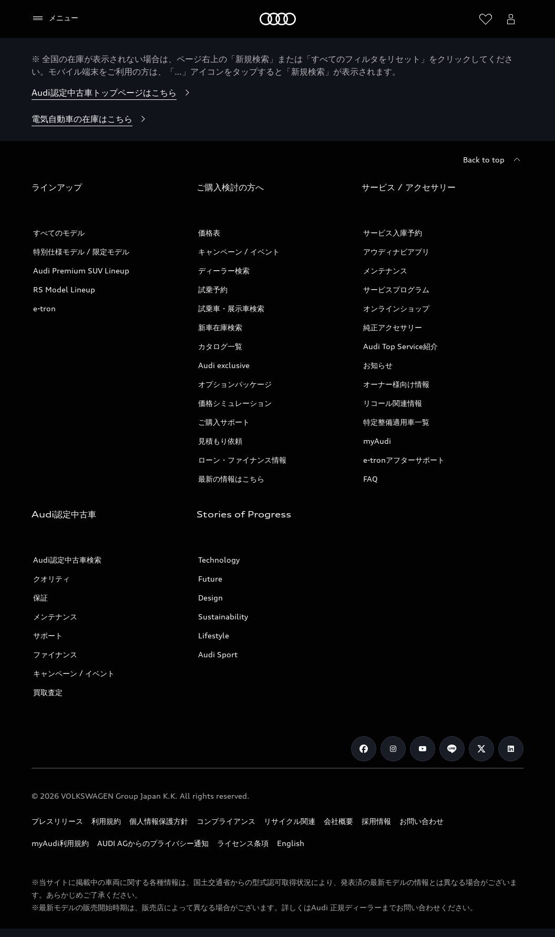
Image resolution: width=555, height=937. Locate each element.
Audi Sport (218, 654)
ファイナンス (55, 654)
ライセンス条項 (243, 843)
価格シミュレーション (235, 403)
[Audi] (278, 19)
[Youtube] (422, 748)
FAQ (370, 478)
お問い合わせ (421, 821)
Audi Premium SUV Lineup (81, 270)
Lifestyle (213, 635)
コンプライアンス (226, 821)
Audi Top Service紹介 (400, 346)
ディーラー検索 (224, 270)
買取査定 (48, 692)
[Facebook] (363, 748)
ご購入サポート (224, 421)
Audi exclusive (224, 365)
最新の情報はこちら (231, 478)
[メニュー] (55, 18)
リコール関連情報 (392, 403)
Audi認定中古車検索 (67, 559)
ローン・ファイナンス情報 (242, 459)
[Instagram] (393, 748)
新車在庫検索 (220, 327)
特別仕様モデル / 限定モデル (81, 251)
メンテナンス (385, 270)
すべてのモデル (59, 232)
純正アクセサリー (392, 327)
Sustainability (223, 616)
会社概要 (338, 821)
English (290, 843)
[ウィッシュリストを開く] (485, 19)
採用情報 (376, 821)
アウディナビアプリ (396, 251)
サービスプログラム (396, 289)
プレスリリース (57, 821)
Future (210, 578)
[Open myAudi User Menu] (510, 19)
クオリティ (51, 578)
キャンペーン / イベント (239, 251)
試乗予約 (213, 289)
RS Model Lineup (64, 289)
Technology (219, 559)
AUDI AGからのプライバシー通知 (153, 843)
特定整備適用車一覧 (396, 421)
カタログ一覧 (220, 346)
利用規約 (106, 821)
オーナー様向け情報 (396, 384)
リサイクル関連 (289, 821)
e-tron (44, 308)
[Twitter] (481, 748)
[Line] (452, 748)
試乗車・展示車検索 (231, 308)
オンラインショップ (396, 308)
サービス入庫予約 (392, 232)
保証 (40, 597)
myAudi (377, 440)
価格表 (209, 232)
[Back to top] (493, 160)
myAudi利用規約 (60, 843)
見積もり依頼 (220, 440)
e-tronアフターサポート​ (404, 459)
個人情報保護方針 (158, 821)
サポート (48, 635)
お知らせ (378, 365)
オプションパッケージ (235, 384)
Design (210, 597)
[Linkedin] (510, 748)
